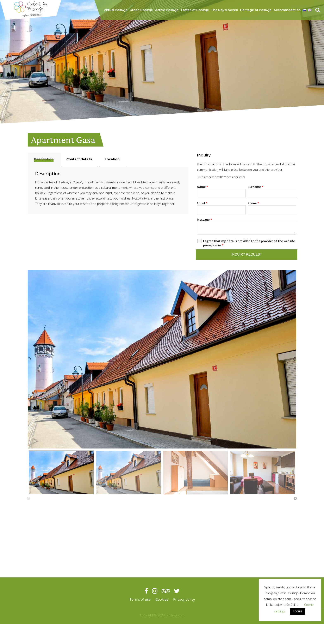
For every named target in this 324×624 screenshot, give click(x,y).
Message (204, 219)
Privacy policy (184, 599)
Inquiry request (246, 254)
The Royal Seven (224, 10)
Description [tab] (44, 159)
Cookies (161, 599)
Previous (28, 499)
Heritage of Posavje (256, 10)
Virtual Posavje (115, 10)
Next (295, 499)
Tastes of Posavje (195, 10)
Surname (255, 187)
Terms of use (139, 599)
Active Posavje (167, 10)
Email (202, 203)
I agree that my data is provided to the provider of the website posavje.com (249, 243)
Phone (253, 203)
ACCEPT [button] (297, 611)
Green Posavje (141, 10)
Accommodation (287, 10)
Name (202, 187)
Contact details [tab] (79, 159)
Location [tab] (112, 159)
